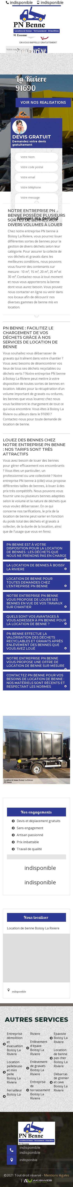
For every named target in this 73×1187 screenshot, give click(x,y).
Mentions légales (56, 1175)
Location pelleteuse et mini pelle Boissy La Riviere (12, 1072)
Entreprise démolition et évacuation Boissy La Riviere (13, 1044)
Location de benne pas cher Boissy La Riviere (59, 1058)
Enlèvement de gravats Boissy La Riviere (36, 1068)
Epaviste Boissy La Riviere (59, 1038)
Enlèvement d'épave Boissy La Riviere (36, 1048)
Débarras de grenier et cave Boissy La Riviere (59, 1082)
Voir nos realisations (43, 102)
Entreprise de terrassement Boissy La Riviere (36, 1090)
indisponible (19, 2)
